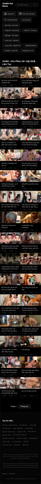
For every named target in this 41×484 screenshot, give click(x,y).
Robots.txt (12, 473)
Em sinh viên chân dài (20, 435)
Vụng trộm (16, 445)
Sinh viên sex (32, 431)
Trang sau (24, 406)
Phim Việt (33, 425)
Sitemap (4, 473)
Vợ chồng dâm (16, 441)
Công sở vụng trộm (8, 438)
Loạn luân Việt (6, 445)
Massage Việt (33, 438)
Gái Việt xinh (6, 428)
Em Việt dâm (29, 428)
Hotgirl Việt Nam (17, 428)
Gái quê (25, 441)
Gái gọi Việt (6, 441)
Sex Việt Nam (23, 425)
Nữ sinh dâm (6, 435)
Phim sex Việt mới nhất (9, 425)
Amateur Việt (21, 432)
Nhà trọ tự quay (22, 438)
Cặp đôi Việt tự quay (8, 432)
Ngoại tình (25, 445)
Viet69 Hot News (7, 4)
